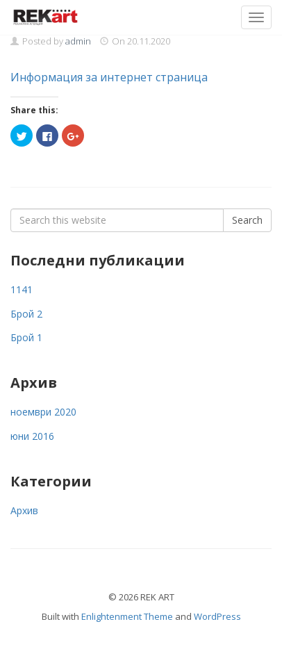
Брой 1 (26, 337)
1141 (21, 289)
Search (247, 220)
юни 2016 (32, 436)
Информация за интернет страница (109, 77)
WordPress (217, 616)
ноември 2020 (43, 411)
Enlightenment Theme (127, 616)
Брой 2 (26, 313)
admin (78, 41)
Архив (24, 510)
